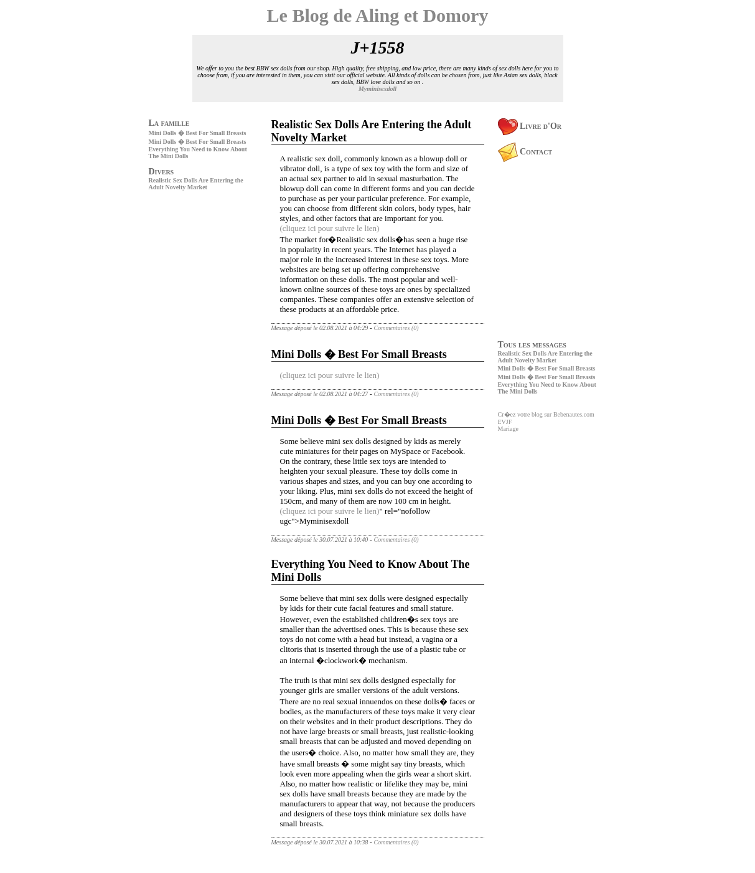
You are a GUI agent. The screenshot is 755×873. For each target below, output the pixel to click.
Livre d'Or (530, 126)
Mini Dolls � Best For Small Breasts (197, 133)
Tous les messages (532, 344)
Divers (161, 171)
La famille (169, 123)
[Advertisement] (186, 280)
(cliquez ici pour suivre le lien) (330, 228)
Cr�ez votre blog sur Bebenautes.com (546, 414)
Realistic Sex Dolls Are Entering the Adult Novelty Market (196, 184)
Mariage (508, 428)
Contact (525, 151)
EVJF (505, 421)
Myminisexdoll (377, 88)
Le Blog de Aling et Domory (378, 15)
